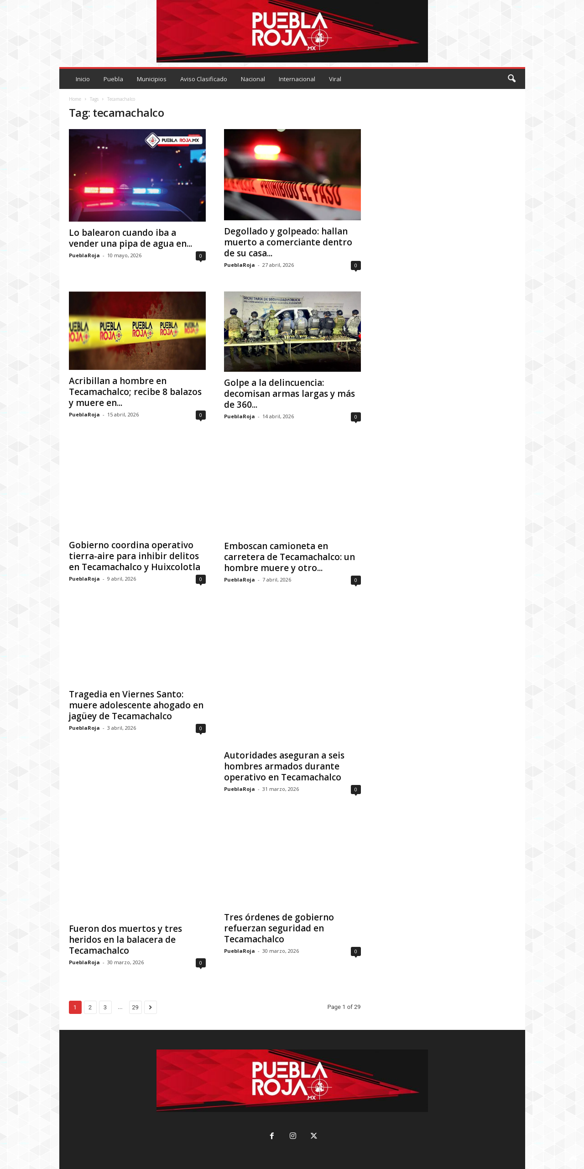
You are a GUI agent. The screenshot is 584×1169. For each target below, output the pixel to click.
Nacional (253, 79)
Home (75, 99)
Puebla (113, 79)
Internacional (297, 79)
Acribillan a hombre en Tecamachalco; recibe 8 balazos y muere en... (135, 392)
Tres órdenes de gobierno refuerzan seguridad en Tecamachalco (279, 928)
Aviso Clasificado (203, 79)
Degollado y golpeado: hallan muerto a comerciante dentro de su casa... (288, 242)
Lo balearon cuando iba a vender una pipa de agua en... (130, 238)
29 (135, 1007)
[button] (511, 79)
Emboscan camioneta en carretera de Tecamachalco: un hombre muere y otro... (289, 557)
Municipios (152, 79)
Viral (335, 79)
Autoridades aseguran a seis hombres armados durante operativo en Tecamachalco (284, 766)
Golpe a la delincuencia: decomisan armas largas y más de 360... (289, 393)
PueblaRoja (84, 255)
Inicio (83, 79)
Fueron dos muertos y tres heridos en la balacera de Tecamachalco (125, 939)
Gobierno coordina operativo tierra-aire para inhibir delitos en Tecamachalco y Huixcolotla (134, 556)
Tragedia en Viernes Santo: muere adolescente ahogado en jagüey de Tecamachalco (136, 705)
